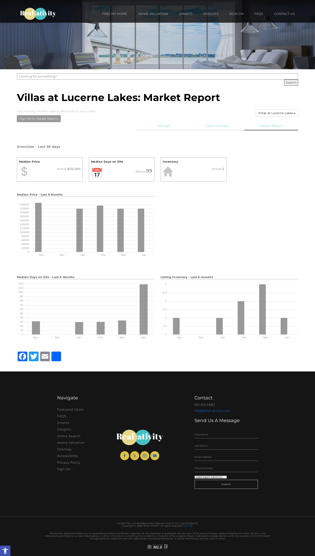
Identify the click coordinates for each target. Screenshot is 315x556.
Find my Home (114, 14)
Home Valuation (153, 14)
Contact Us (284, 14)
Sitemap (64, 449)
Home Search (68, 436)
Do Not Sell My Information (135, 523)
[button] (5, 551)
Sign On (236, 14)
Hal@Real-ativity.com (212, 411)
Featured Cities (70, 409)
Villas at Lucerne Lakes (277, 113)
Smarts (185, 14)
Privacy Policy (69, 462)
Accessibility (67, 456)
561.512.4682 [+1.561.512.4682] (204, 405)
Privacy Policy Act (167, 523)
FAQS (258, 14)
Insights (210, 14)
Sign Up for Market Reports (38, 118)
